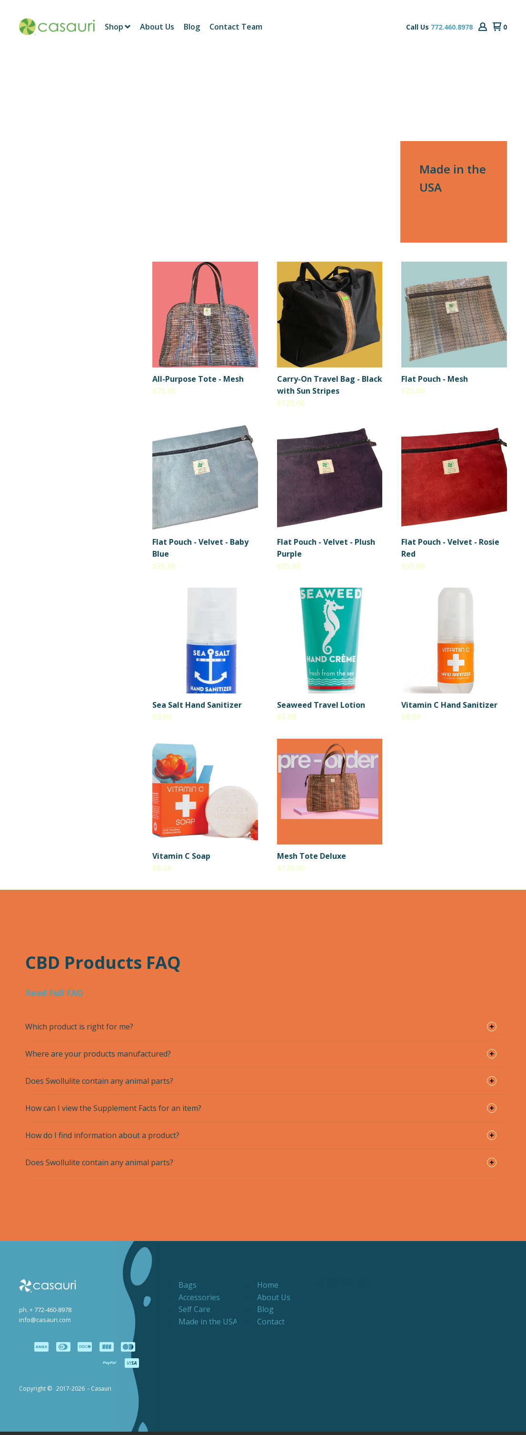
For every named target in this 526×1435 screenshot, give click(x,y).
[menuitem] (117, 28)
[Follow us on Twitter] (333, 1286)
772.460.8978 (452, 28)
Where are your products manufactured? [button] (98, 1057)
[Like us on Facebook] (319, 1286)
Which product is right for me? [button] (79, 1030)
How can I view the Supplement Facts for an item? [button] (113, 1111)
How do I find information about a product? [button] (102, 1138)
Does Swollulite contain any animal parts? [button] (99, 1084)
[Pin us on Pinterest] (348, 1286)
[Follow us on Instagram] (362, 1286)
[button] (482, 28)
